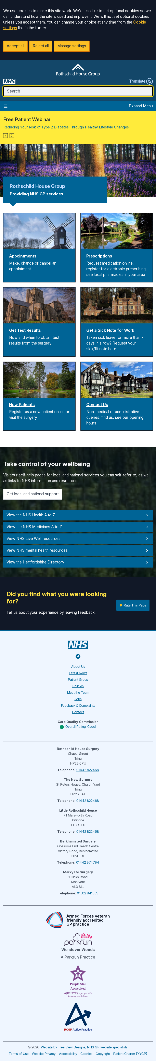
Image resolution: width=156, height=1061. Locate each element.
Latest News (78, 673)
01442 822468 (87, 770)
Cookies (86, 1054)
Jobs (78, 699)
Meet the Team (78, 692)
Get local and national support (33, 494)
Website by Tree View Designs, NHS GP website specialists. (84, 1047)
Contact (78, 712)
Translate (141, 81)
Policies (78, 686)
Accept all (15, 46)
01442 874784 (87, 862)
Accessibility (68, 1054)
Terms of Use (19, 1054)
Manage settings (71, 46)
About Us (78, 667)
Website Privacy (44, 1054)
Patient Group (78, 680)
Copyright (103, 1054)
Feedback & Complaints (78, 705)
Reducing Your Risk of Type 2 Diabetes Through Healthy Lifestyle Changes (66, 127)
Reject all (41, 46)
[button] (5, 135)
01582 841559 (87, 893)
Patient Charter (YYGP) (130, 1054)
